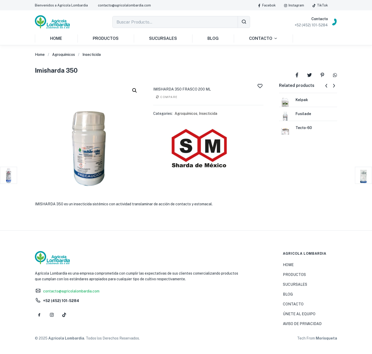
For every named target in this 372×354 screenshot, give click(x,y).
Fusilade (303, 114)
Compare (169, 97)
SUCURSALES (163, 38)
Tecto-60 (304, 128)
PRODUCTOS (106, 38)
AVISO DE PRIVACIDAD (302, 324)
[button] (61, 5)
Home (40, 54)
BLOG (213, 38)
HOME (56, 38)
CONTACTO (263, 38)
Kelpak (302, 100)
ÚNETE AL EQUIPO (299, 314)
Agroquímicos (63, 54)
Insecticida (91, 54)
